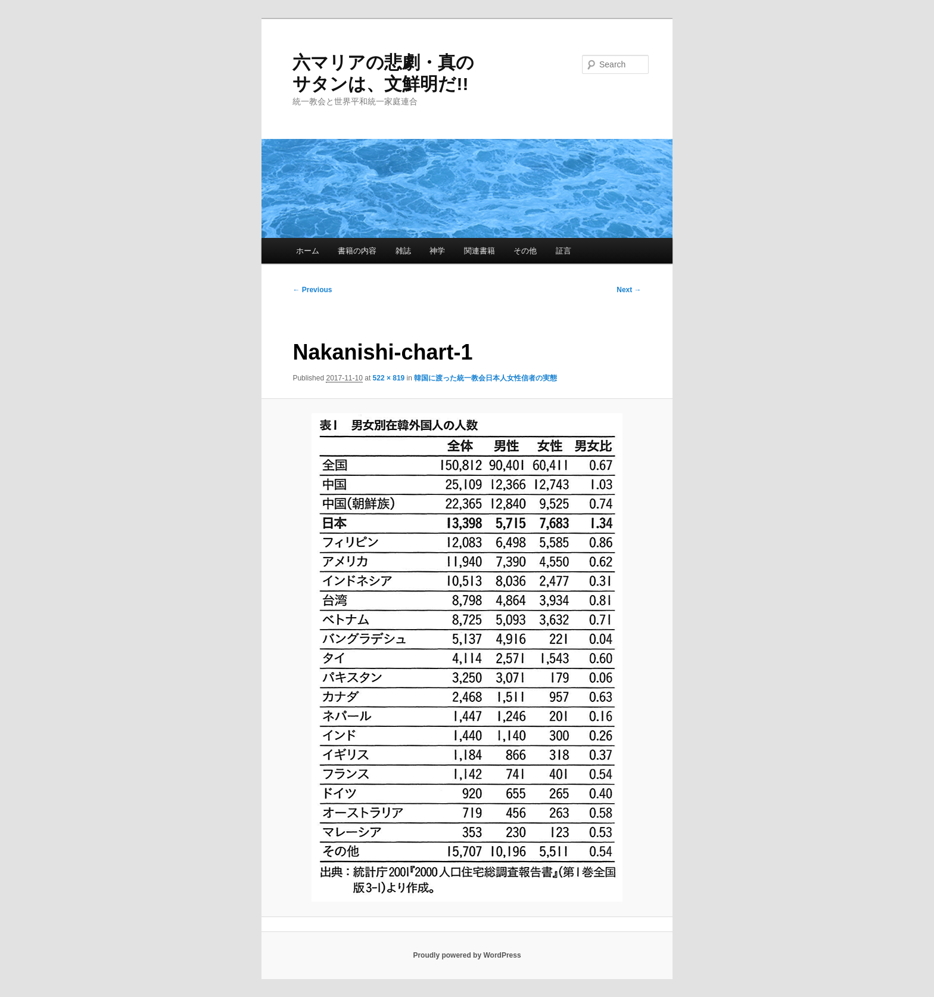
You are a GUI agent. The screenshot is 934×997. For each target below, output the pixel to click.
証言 (563, 250)
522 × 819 (389, 378)
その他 (525, 250)
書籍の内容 (357, 250)
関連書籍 (479, 250)
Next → (629, 290)
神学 (437, 250)
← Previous (312, 290)
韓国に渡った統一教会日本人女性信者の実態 (485, 378)
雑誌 (403, 250)
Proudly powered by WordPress (467, 955)
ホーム (307, 250)
